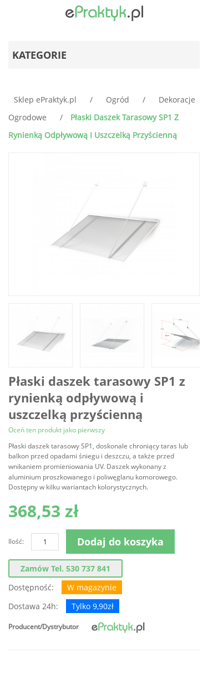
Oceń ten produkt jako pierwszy (56, 430)
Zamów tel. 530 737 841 (65, 568)
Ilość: (16, 541)
